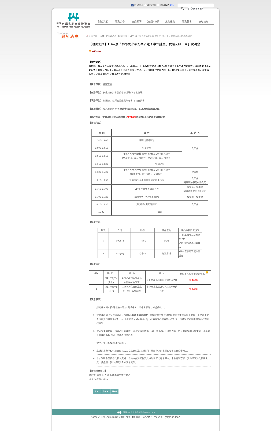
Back (105, 391)
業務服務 (170, 21)
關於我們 (103, 21)
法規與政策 (153, 21)
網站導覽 (150, 5)
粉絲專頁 (137, 5)
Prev (96, 391)
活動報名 (187, 21)
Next (114, 391)
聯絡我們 (163, 5)
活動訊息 (110, 36)
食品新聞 (137, 21)
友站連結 (204, 21)
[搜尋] (195, 9)
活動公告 (120, 21)
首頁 (102, 36)
